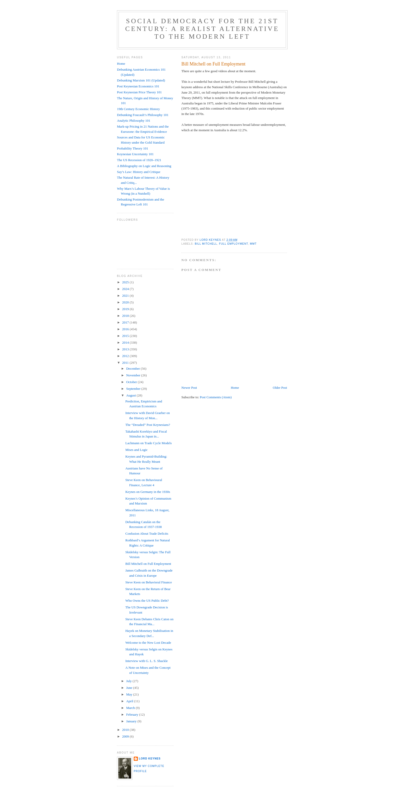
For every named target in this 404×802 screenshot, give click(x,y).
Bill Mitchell (206, 243)
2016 (126, 329)
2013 (126, 349)
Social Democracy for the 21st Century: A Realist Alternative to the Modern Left (202, 28)
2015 (126, 336)
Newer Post (189, 388)
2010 (126, 730)
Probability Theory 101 (132, 148)
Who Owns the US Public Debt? (147, 600)
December (133, 368)
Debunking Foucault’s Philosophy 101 (143, 115)
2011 (126, 363)
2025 (126, 282)
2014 (126, 342)
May (129, 694)
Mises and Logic (136, 450)
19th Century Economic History (138, 109)
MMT (253, 243)
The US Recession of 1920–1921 (139, 160)
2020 (126, 302)
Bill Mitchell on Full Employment (148, 564)
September (133, 389)
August (131, 395)
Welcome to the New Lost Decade (148, 642)
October (132, 382)
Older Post (280, 388)
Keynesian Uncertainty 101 (135, 154)
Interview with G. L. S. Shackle (146, 661)
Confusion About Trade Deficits (146, 533)
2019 (126, 309)
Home (235, 388)
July (129, 681)
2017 (126, 322)
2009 (126, 736)
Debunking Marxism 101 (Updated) (141, 80)
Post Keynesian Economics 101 (138, 86)
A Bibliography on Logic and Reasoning (144, 166)
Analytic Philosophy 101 (133, 120)
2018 (126, 316)
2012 (126, 356)
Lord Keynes (150, 758)
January (132, 721)
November (133, 375)
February (132, 714)
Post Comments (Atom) (216, 397)
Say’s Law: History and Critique (138, 172)
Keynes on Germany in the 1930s (147, 492)
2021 (126, 295)
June (129, 688)
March (131, 708)
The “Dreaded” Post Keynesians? (147, 425)
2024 (126, 289)
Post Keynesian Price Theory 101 (139, 92)
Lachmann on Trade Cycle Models (148, 443)
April (130, 701)
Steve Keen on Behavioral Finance (148, 582)
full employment (233, 243)
